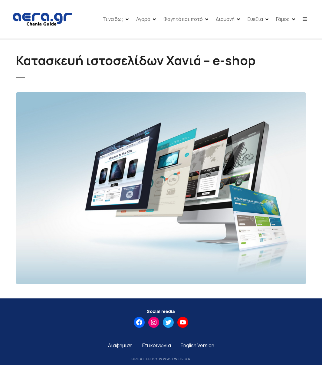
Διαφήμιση (120, 345)
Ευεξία (255, 19)
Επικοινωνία (156, 345)
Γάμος (283, 19)
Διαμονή (225, 19)
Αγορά (143, 19)
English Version (197, 345)
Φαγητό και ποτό (183, 19)
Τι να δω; (113, 19)
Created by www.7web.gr (161, 359)
